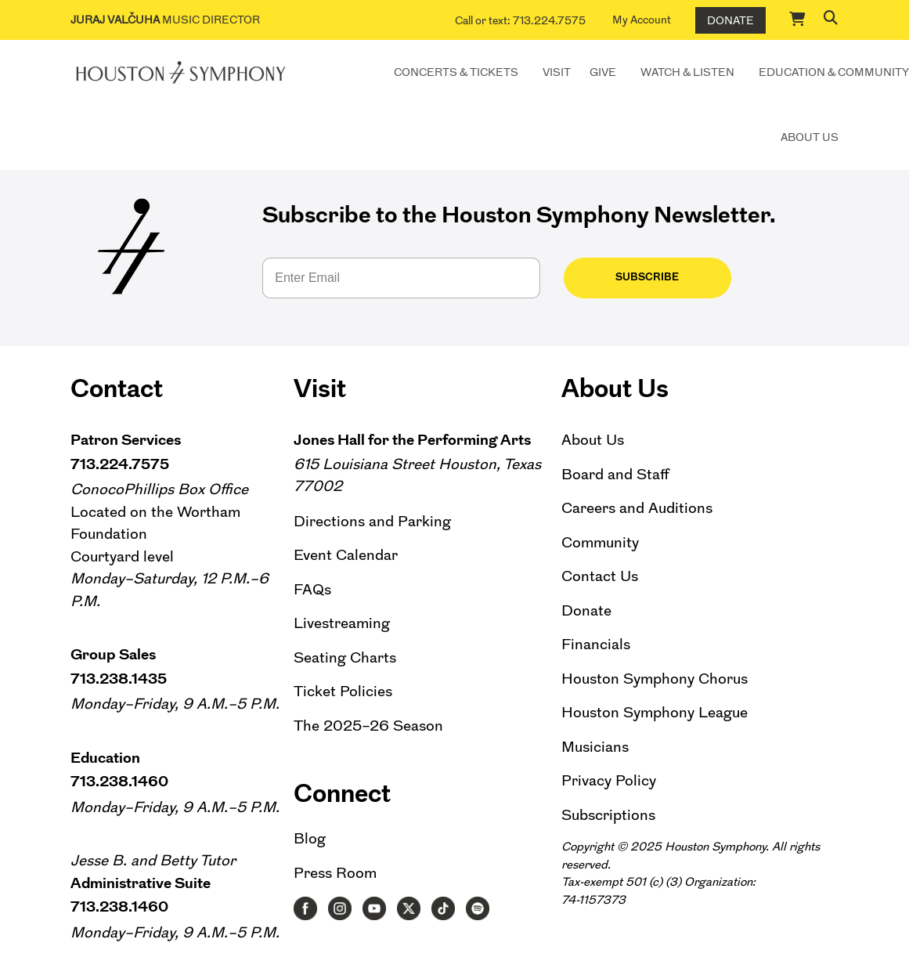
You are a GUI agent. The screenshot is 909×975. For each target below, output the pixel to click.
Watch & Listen (687, 72)
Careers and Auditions (636, 507)
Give (603, 72)
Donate (730, 20)
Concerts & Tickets (456, 72)
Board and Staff (615, 474)
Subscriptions (608, 814)
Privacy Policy (608, 780)
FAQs (312, 589)
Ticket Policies (343, 691)
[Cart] (798, 18)
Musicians (595, 746)
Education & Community (834, 72)
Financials (595, 644)
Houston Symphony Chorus (654, 678)
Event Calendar (346, 554)
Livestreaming (342, 623)
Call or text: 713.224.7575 (520, 20)
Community (600, 542)
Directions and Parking (372, 521)
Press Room (335, 872)
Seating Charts (345, 657)
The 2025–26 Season (368, 725)
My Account (641, 19)
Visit (557, 72)
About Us (810, 137)
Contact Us (599, 576)
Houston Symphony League (654, 712)
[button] (831, 17)
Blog (310, 838)
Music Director (165, 19)
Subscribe (622, 277)
